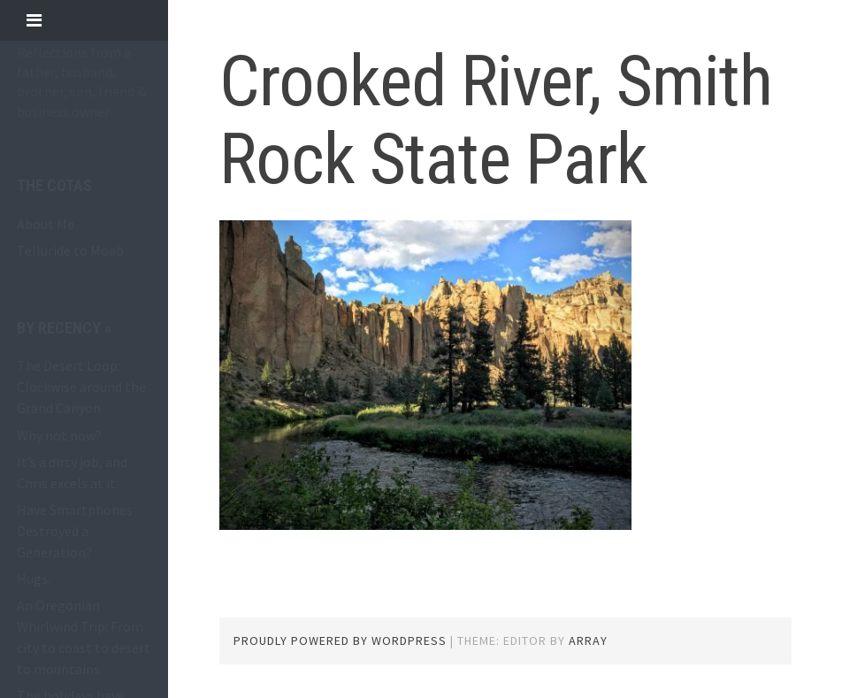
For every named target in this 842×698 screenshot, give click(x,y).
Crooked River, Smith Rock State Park (495, 120)
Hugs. (33, 578)
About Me (45, 224)
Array (588, 640)
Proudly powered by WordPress (340, 640)
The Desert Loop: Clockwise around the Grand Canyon (81, 387)
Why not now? (59, 435)
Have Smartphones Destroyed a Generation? (75, 531)
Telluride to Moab (70, 250)
